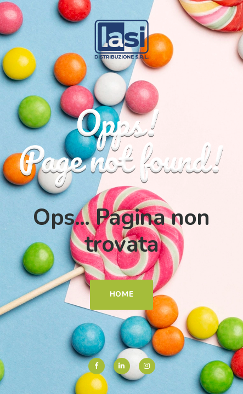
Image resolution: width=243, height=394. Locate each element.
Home (122, 294)
